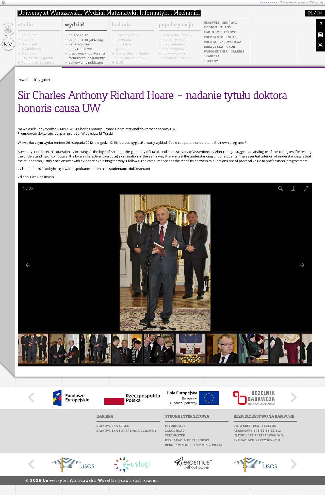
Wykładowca (31, 48)
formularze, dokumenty (87, 58)
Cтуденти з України (37, 58)
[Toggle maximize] (306, 189)
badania (121, 25)
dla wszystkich (173, 53)
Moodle (210, 27)
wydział (74, 25)
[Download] (293, 189)
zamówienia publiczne (86, 62)
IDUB (119, 62)
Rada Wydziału (80, 44)
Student (28, 39)
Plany (226, 27)
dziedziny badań (128, 35)
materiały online (174, 39)
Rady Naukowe (80, 48)
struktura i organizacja (86, 39)
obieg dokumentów (130, 58)
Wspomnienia (216, 51)
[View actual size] (280, 189)
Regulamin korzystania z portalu (196, 445)
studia (25, 25)
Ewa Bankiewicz (42, 176)
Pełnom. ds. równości (38, 62)
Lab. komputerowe (220, 32)
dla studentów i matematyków (174, 46)
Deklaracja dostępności (187, 440)
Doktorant (29, 44)
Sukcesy (211, 61)
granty (120, 48)
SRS (225, 22)
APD (234, 22)
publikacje (123, 44)
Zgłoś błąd (175, 430)
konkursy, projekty (176, 58)
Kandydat (29, 35)
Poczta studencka (220, 37)
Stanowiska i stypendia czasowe (126, 430)
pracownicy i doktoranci (87, 53)
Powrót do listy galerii (34, 79)
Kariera (213, 56)
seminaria (123, 39)
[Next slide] (302, 265)
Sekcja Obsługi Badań (132, 53)
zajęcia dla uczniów (177, 35)
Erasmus (28, 53)
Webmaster (175, 435)
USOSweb (211, 22)
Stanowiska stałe (112, 426)
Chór (230, 46)
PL (310, 13)
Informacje (175, 426)
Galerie (238, 51)
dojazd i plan (78, 35)
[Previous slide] (28, 265)
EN (319, 13)
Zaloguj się (316, 2)
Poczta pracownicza (222, 42)
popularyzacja (176, 25)
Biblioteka (213, 46)
